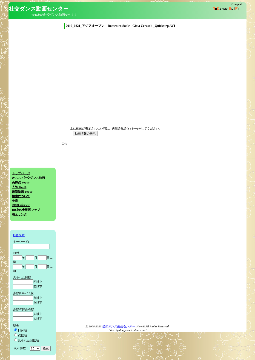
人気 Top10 (19, 187)
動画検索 (19, 235)
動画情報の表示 (85, 133)
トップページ (21, 173)
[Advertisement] (104, 178)
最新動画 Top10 (22, 191)
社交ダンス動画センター (118, 326)
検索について (21, 196)
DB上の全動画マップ (26, 209)
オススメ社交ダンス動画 (28, 178)
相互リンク (19, 214)
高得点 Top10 (20, 182)
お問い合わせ (21, 205)
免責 (15, 200)
